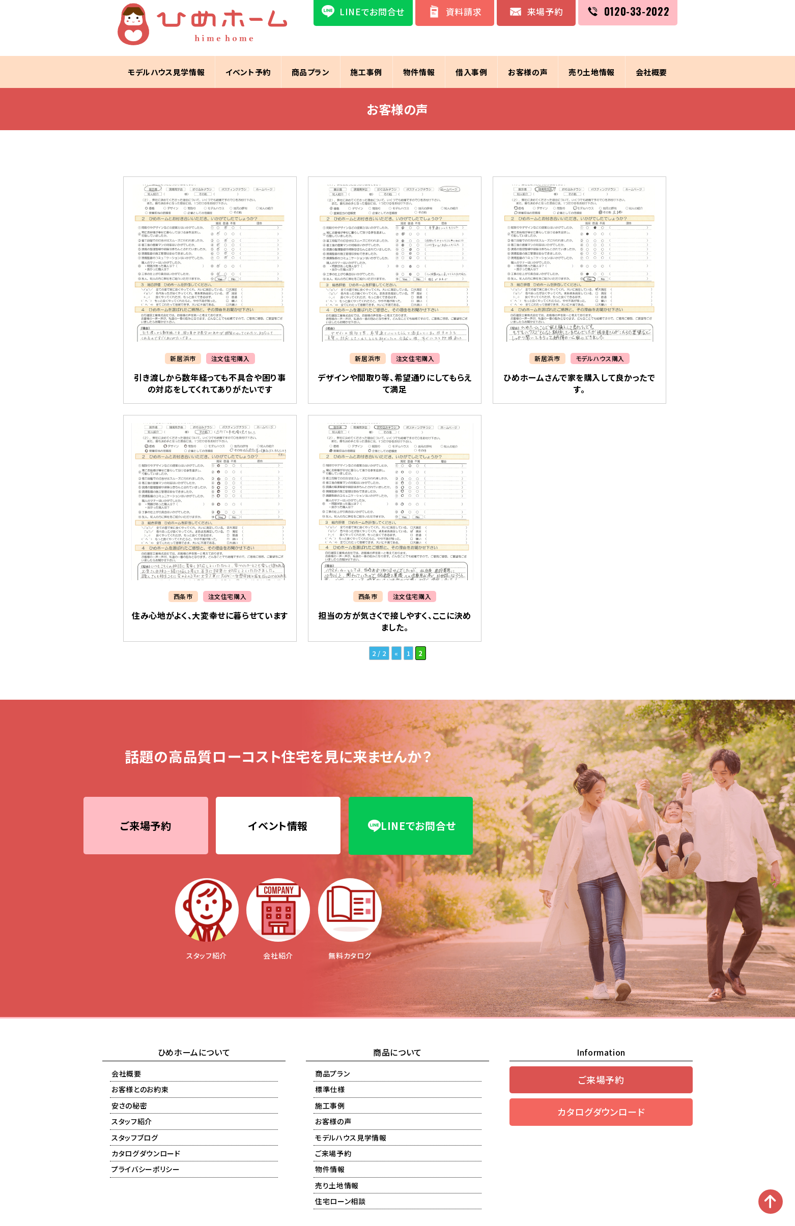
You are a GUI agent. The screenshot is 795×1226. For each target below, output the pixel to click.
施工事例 (366, 72)
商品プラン (310, 72)
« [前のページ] (396, 653)
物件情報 (419, 72)
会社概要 (652, 72)
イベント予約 (247, 72)
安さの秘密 (129, 1106)
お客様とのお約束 (139, 1090)
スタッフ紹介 (131, 1122)
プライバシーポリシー (145, 1170)
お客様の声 (528, 72)
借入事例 (472, 72)
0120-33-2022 (637, 11)
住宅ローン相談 (340, 1202)
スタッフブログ (134, 1138)
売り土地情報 (592, 72)
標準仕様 (330, 1090)
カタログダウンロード (146, 1154)
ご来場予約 (145, 826)
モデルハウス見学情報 (165, 72)
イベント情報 (278, 826)
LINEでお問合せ (412, 826)
